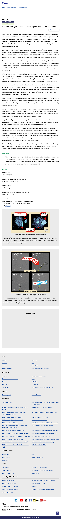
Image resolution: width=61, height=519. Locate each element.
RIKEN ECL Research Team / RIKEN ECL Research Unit (45, 423)
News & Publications (12, 7)
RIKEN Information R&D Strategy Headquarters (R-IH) (15, 433)
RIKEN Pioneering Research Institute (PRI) (12, 420)
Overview (4, 376)
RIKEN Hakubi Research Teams (10, 423)
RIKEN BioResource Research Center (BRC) (13, 439)
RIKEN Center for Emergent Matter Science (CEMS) (15, 442)
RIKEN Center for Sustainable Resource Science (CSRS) (45, 439)
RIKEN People (5, 384)
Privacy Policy (35, 365)
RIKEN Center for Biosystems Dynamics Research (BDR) (16, 436)
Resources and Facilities (8, 480)
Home (3, 7)
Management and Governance (10, 379)
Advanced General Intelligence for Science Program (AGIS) (15, 408)
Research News (23, 7)
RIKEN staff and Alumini (8, 473)
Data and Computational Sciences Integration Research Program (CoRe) (45, 403)
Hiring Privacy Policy (7, 368)
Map (3, 381)
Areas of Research (36, 395)
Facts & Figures (35, 381)
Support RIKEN (35, 384)
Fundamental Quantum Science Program (42, 407)
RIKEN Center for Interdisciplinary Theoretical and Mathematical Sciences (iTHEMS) (14, 426)
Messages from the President (39, 376)
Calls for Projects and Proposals (10, 489)
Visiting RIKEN (5, 387)
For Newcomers (35, 473)
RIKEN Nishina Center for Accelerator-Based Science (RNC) (15, 446)
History (33, 379)
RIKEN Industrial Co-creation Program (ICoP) (13, 417)
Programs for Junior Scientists (39, 467)
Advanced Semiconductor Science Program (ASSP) (44, 412)
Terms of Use (5, 365)
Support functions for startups (10, 486)
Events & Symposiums (37, 457)
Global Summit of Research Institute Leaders (43, 489)
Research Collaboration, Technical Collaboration (43, 480)
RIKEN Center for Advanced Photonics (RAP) (43, 442)
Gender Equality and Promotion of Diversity (42, 387)
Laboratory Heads (6, 395)
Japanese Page (54, 29)
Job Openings (5, 467)
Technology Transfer (7, 492)
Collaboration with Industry (9, 483)
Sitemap (4, 363)
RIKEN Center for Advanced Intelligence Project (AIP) (45, 430)
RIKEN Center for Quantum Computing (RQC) (13, 430)
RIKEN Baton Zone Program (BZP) (40, 417)
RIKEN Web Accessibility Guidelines (40, 368)
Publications (5, 460)
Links (33, 363)
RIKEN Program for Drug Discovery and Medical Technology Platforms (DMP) (14, 413)
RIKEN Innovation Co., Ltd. (38, 483)
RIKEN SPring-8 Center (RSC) (39, 445)
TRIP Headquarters (7, 402)
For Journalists (6, 457)
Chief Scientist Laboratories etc (39, 420)
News (33, 454)
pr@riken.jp (8, 206)
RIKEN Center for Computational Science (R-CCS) (44, 425)
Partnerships (35, 486)
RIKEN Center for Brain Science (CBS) (41, 436)
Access (4, 360)
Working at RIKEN (6, 470)
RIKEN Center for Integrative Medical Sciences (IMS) (44, 433)
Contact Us (34, 360)
